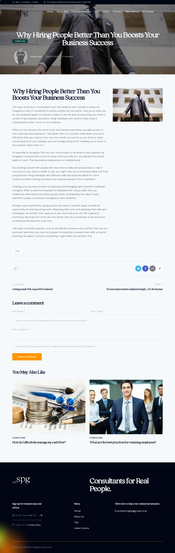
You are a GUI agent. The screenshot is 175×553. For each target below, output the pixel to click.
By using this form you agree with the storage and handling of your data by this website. (56, 346)
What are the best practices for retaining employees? (123, 442)
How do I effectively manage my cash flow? (39, 442)
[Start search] (161, 19)
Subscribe (40, 515)
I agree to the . (28, 524)
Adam (17, 251)
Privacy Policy (34, 525)
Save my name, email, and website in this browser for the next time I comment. (51, 320)
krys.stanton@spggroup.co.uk (131, 510)
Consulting (18, 438)
